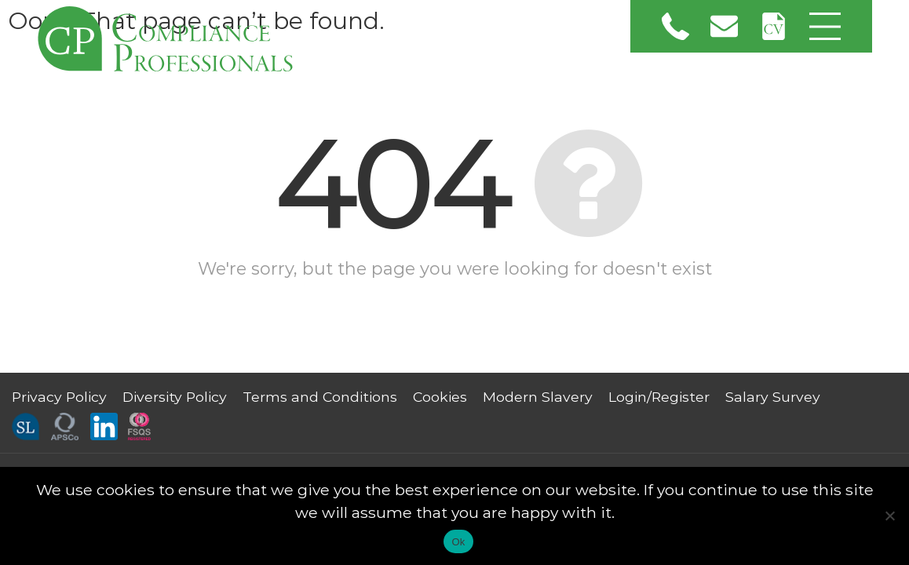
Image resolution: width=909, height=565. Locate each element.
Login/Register (659, 396)
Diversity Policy (174, 396)
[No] (889, 515)
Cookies (440, 396)
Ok (458, 542)
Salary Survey (772, 396)
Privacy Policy (59, 396)
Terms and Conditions (320, 396)
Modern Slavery (538, 396)
